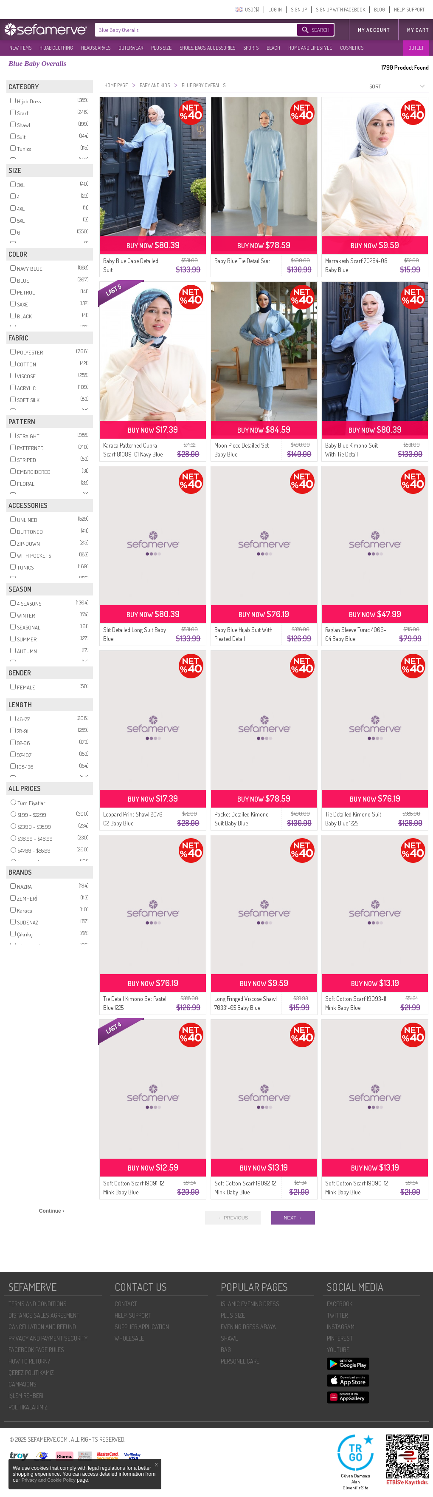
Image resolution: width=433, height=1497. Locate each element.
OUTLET (416, 48)
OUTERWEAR (130, 48)
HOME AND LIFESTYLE (310, 48)
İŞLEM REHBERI (25, 1395)
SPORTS (251, 48)
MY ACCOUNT (374, 30)
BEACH (273, 48)
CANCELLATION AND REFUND (42, 1326)
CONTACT (126, 1303)
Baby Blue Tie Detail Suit (242, 260)
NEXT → (293, 1217)
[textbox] (187, 30)
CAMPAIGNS (22, 1384)
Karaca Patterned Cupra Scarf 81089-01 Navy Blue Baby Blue (133, 454)
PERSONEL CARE (240, 1361)
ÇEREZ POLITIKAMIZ (31, 1372)
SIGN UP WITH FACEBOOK (340, 9)
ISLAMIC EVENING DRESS (250, 1303)
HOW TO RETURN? (29, 1361)
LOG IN (275, 9)
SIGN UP (299, 9)
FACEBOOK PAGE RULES (36, 1349)
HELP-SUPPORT (409, 9)
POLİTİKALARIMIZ (28, 1407)
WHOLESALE (129, 1338)
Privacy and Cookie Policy (49, 1480)
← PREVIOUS (233, 1217)
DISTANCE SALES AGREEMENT (43, 1315)
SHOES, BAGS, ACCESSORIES (207, 48)
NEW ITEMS (20, 48)
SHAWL (229, 1338)
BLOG (379, 9)
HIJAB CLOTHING (56, 48)
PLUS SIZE (161, 48)
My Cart (418, 30)
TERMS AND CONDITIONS (37, 1303)
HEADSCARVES (95, 48)
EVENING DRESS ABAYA (248, 1326)
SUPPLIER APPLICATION (142, 1326)
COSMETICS (351, 48)
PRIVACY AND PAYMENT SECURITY (47, 1338)
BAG (226, 1349)
